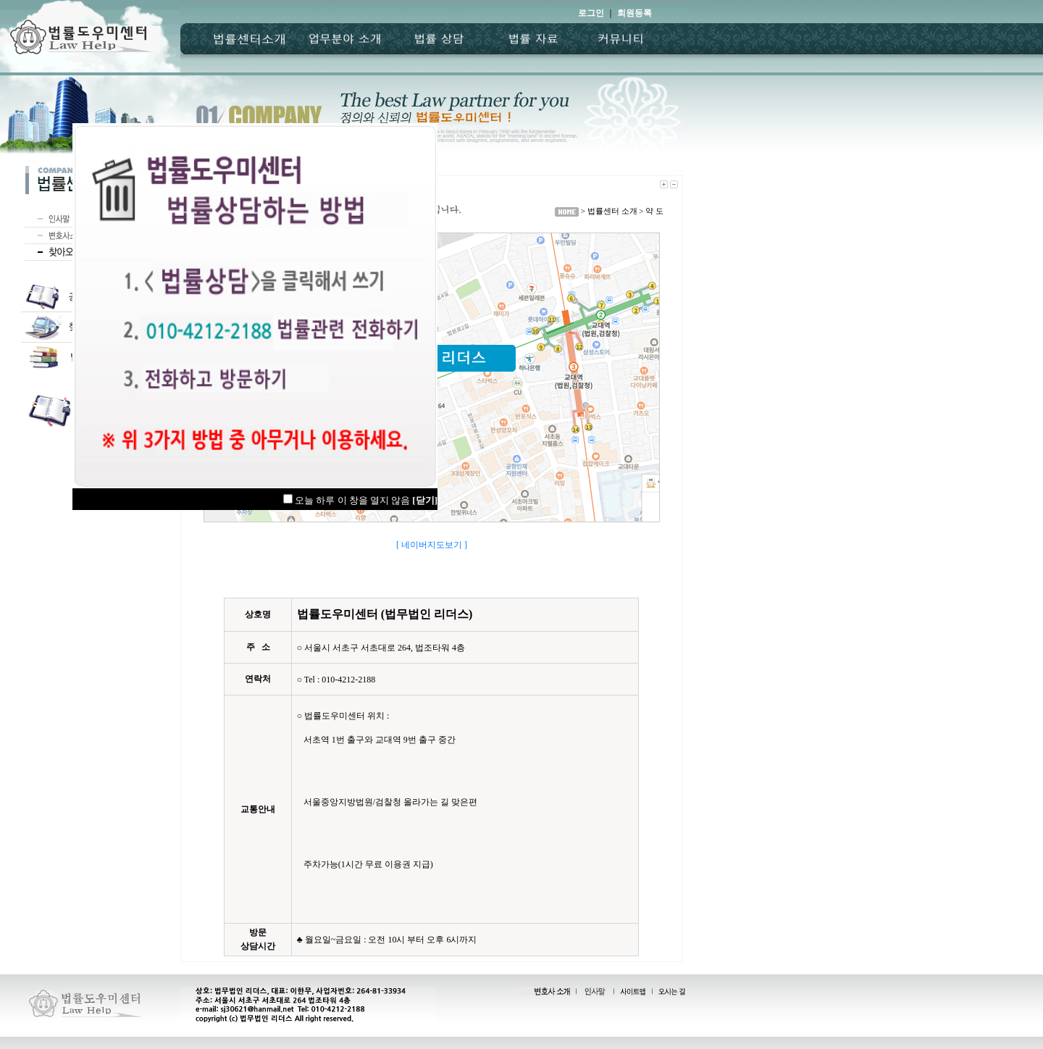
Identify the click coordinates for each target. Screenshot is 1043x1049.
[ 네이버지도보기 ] (431, 545)
